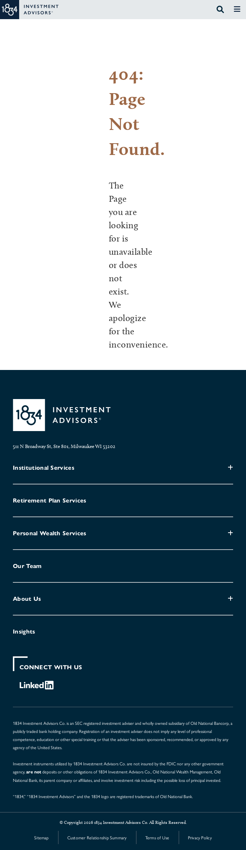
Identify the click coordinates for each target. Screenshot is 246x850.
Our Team (27, 565)
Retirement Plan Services (49, 500)
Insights (24, 631)
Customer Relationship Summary (97, 837)
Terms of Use (157, 837)
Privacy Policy (200, 837)
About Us (27, 598)
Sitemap (41, 837)
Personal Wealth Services (49, 533)
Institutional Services (43, 467)
